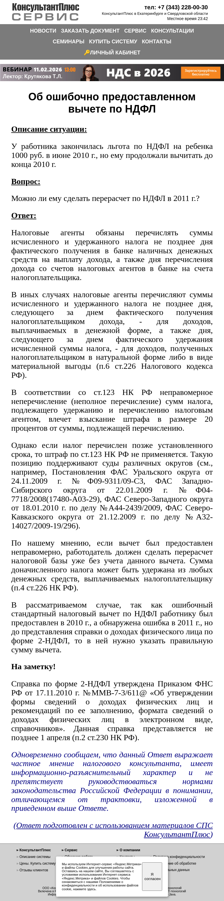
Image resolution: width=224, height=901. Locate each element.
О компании (130, 850)
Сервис (71, 850)
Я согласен (152, 876)
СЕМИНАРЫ (69, 41)
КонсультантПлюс (35, 850)
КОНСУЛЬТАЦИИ (172, 31)
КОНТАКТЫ (156, 41)
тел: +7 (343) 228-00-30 (176, 7)
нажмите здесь (84, 889)
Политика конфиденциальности (179, 857)
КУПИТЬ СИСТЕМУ (113, 41)
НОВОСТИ (43, 31)
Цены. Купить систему (38, 863)
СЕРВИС (135, 31)
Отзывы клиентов (34, 870)
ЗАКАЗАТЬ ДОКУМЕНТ (90, 31)
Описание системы (35, 857)
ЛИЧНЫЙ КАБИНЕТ (115, 53)
